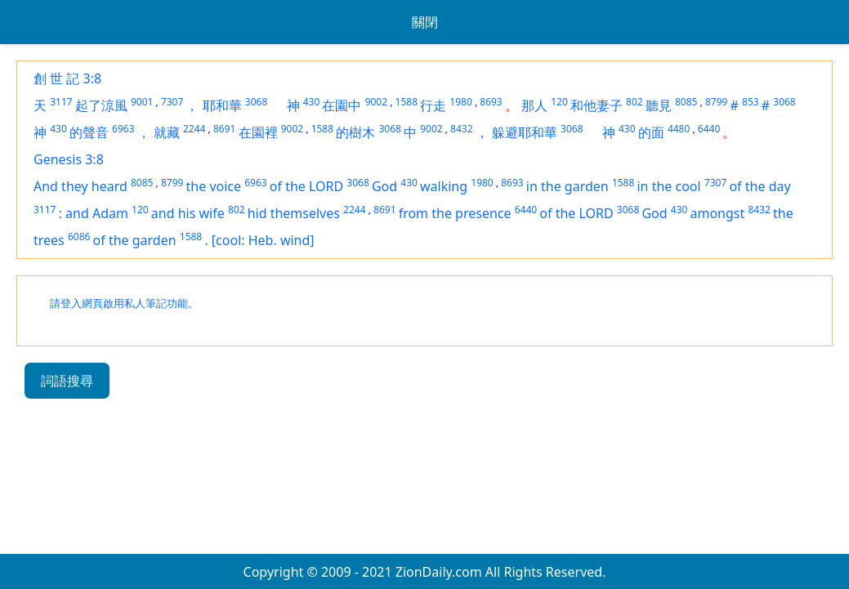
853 (750, 102)
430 (311, 102)
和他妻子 (596, 105)
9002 (376, 102)
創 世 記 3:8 (67, 78)
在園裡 (258, 132)
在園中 (341, 105)
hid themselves (294, 213)
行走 (433, 105)
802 (634, 102)
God (384, 186)
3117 (61, 102)
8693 (491, 102)
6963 (123, 129)
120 (559, 102)
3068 (256, 102)
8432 (461, 129)
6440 (709, 129)
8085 (686, 102)
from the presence (455, 213)
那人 (534, 105)
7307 (172, 102)
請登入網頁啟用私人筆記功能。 (124, 303)
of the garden (135, 240)
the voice (214, 186)
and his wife (188, 213)
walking (443, 186)
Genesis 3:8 (69, 159)
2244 (194, 129)
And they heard (80, 186)
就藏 (167, 132)
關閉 (425, 22)
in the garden (567, 186)
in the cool (668, 186)
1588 (406, 102)
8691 (224, 129)
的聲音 (89, 132)
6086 (79, 236)
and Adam (96, 213)
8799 (716, 102)
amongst (717, 213)
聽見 (659, 105)
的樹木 (355, 132)
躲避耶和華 (524, 132)
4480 (679, 129)
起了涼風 (101, 105)
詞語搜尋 (67, 381)
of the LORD (306, 186)
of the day (759, 186)
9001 (142, 102)
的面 (651, 132)
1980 (460, 102)
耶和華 (222, 105)
